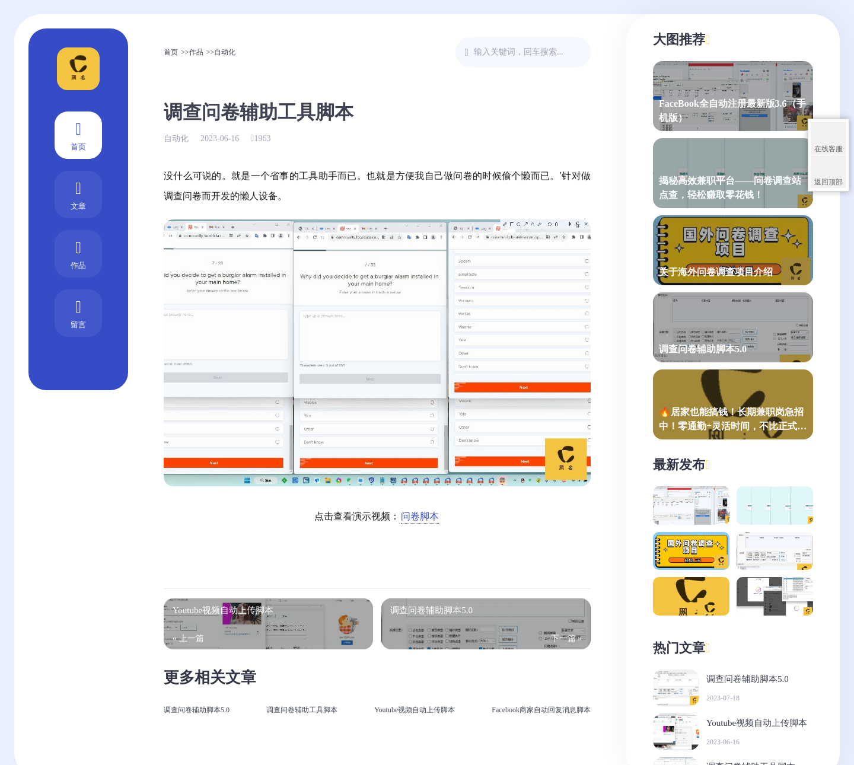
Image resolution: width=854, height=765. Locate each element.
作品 (78, 253)
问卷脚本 (420, 516)
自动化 (224, 52)
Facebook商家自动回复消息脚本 (541, 710)
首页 (78, 134)
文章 (78, 194)
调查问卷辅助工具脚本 (301, 710)
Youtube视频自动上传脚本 (414, 710)
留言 (78, 312)
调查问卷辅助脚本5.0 (197, 710)
